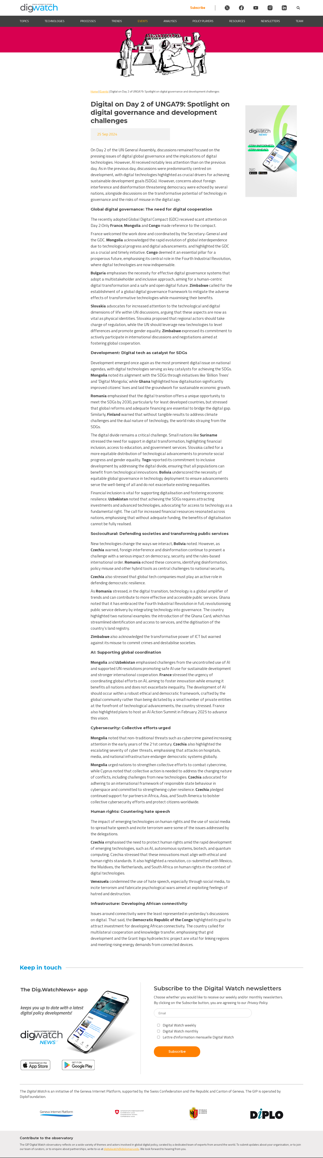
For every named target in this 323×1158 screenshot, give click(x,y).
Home (94, 91)
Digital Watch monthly (177, 1031)
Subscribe (194, 7)
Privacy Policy (257, 1002)
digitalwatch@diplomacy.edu (121, 1149)
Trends (117, 21)
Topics (24, 21)
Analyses (170, 21)
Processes (88, 21)
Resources (237, 21)
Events (143, 21)
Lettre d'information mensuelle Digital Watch (195, 1037)
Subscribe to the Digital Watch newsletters (217, 988)
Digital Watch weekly (176, 1025)
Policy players (203, 21)
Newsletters (270, 21)
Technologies (54, 21)
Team (299, 21)
